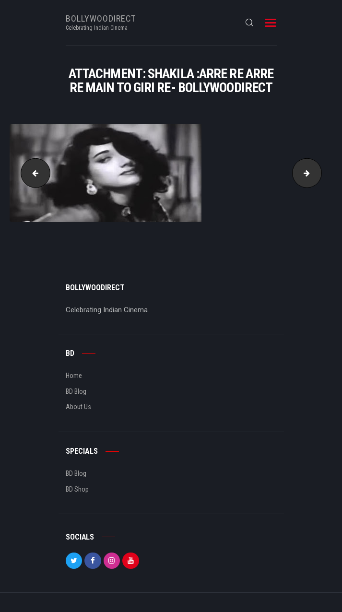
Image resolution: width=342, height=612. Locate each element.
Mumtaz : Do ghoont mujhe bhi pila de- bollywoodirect (318, 172)
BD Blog (76, 391)
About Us (78, 407)
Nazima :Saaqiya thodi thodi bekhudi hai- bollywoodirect (32, 172)
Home (74, 375)
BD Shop (77, 489)
